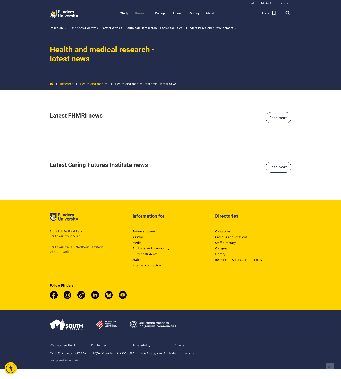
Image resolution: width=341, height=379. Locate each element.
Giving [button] (194, 13)
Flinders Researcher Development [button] (211, 28)
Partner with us (111, 28)
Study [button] (124, 13)
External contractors (147, 265)
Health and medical (91, 84)
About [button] (210, 13)
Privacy (179, 345)
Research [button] (141, 13)
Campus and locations (231, 237)
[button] (266, 13)
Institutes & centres (84, 28)
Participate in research (141, 28)
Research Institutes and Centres (238, 260)
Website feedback (63, 345)
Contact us (223, 231)
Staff (135, 260)
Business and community (150, 248)
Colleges (221, 248)
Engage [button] (160, 13)
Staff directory (225, 243)
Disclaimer (99, 345)
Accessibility (141, 345)
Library (220, 254)
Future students (144, 231)
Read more (278, 117)
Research (63, 84)
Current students (144, 254)
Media (137, 243)
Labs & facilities (171, 28)
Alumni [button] (177, 13)
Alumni (137, 237)
